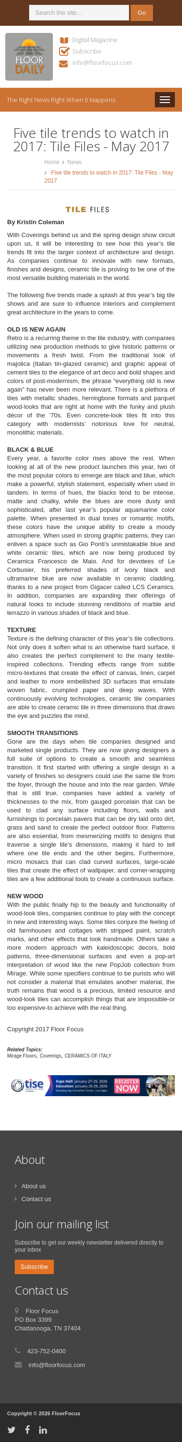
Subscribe (86, 51)
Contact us (36, 1199)
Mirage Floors (21, 1055)
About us (33, 1186)
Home (52, 162)
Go (142, 12)
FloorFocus (66, 1413)
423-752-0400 (46, 1351)
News (74, 162)
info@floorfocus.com (102, 62)
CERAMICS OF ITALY (88, 1055)
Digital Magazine (95, 39)
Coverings (50, 1055)
